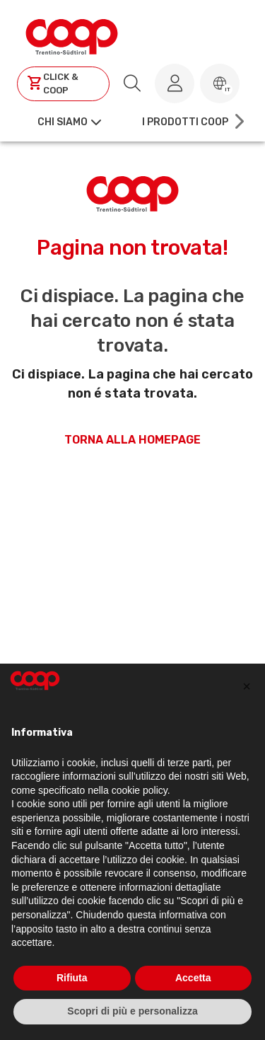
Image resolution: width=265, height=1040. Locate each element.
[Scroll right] (238, 122)
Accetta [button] (193, 977)
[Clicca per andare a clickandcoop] (63, 84)
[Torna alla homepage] (71, 34)
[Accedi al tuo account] (174, 83)
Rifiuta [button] (72, 977)
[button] (220, 83)
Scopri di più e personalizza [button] (132, 1011)
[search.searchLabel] (132, 83)
